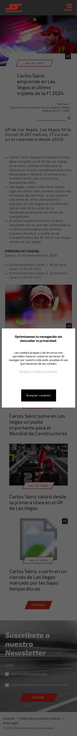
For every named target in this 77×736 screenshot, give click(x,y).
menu (68, 7)
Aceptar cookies (38, 395)
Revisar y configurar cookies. (38, 371)
